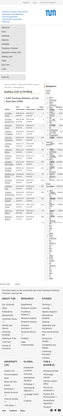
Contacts (46, 358)
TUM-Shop (9, 405)
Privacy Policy (5, 284)
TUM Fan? (6, 342)
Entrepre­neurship (50, 371)
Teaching (46, 304)
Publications (7, 312)
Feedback (13, 411)
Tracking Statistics (18, 87)
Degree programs (49, 312)
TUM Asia (28, 374)
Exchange (28, 384)
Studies (47, 298)
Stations (5, 40)
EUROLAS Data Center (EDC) (15, 12)
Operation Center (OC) (11, 52)
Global (28, 362)
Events (7, 385)
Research (27, 298)
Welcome (6, 27)
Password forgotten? (48, 3)
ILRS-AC (5, 77)
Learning (46, 308)
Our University (8, 304)
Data (4, 32)
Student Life (9, 371)
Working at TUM (9, 338)
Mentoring (8, 389)
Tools (4, 61)
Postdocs (25, 338)
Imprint (17, 284)
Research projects (29, 318)
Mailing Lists (7, 56)
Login (35, 3)
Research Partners (29, 322)
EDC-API (6, 65)
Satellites (6, 44)
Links (4, 69)
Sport (6, 378)
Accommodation (11, 374)
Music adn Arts (10, 382)
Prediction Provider (10, 48)
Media (22, 411)
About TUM (8, 298)
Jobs (4, 411)
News (4, 308)
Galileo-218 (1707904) (25, 84)
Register (26, 3)
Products (5, 36)
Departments (7, 315)
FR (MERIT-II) (52, 125)
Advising (45, 322)
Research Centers (29, 308)
